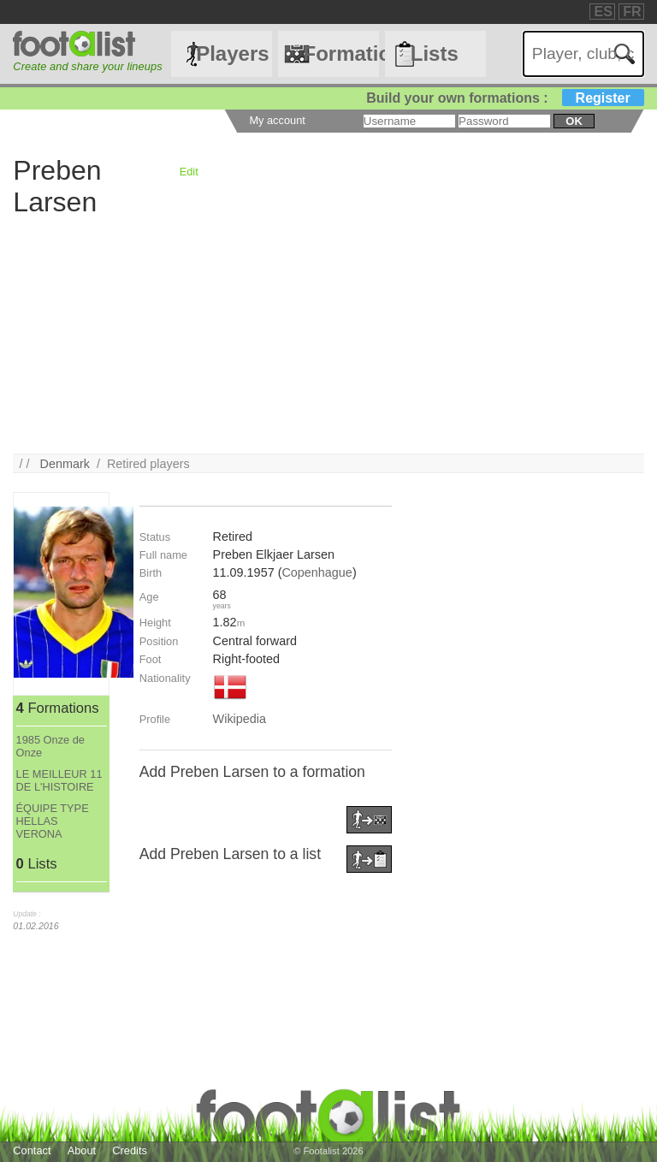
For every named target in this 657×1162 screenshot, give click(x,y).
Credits (129, 1150)
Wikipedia (239, 719)
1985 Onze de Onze (50, 746)
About (82, 1150)
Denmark (65, 464)
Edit (189, 171)
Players (232, 53)
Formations (340, 53)
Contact (31, 1150)
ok (573, 121)
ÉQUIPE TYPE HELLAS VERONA (52, 821)
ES (603, 11)
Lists (435, 53)
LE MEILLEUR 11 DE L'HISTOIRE (59, 780)
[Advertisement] (328, 334)
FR (632, 11)
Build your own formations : (504, 98)
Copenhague (316, 572)
